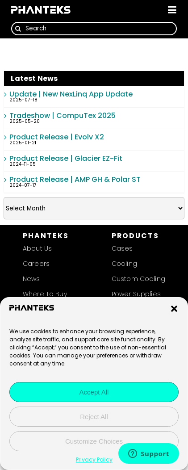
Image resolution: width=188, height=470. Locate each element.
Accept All (94, 393)
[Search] (94, 28)
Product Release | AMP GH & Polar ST (75, 179)
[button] (174, 310)
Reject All (94, 417)
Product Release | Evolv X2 (56, 137)
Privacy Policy (94, 461)
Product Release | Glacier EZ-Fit (65, 158)
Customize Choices (94, 442)
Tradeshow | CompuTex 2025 (62, 115)
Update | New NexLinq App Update (71, 94)
